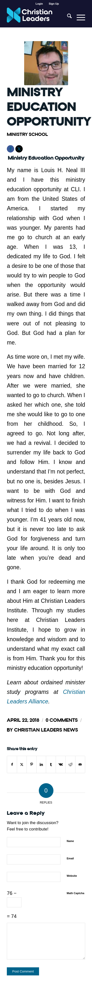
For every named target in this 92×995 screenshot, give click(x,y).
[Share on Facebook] (12, 764)
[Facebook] (10, 149)
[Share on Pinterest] (31, 764)
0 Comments (62, 720)
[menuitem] (39, 3)
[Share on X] (22, 764)
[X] (19, 149)
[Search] (67, 17)
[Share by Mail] (80, 764)
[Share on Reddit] (70, 764)
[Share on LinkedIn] (41, 764)
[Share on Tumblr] (51, 764)
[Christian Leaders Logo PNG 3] (38, 17)
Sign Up (54, 3)
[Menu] (78, 17)
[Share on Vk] (60, 764)
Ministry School (27, 134)
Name (70, 841)
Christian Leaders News (46, 730)
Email (70, 858)
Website (72, 875)
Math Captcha (75, 893)
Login (39, 3)
